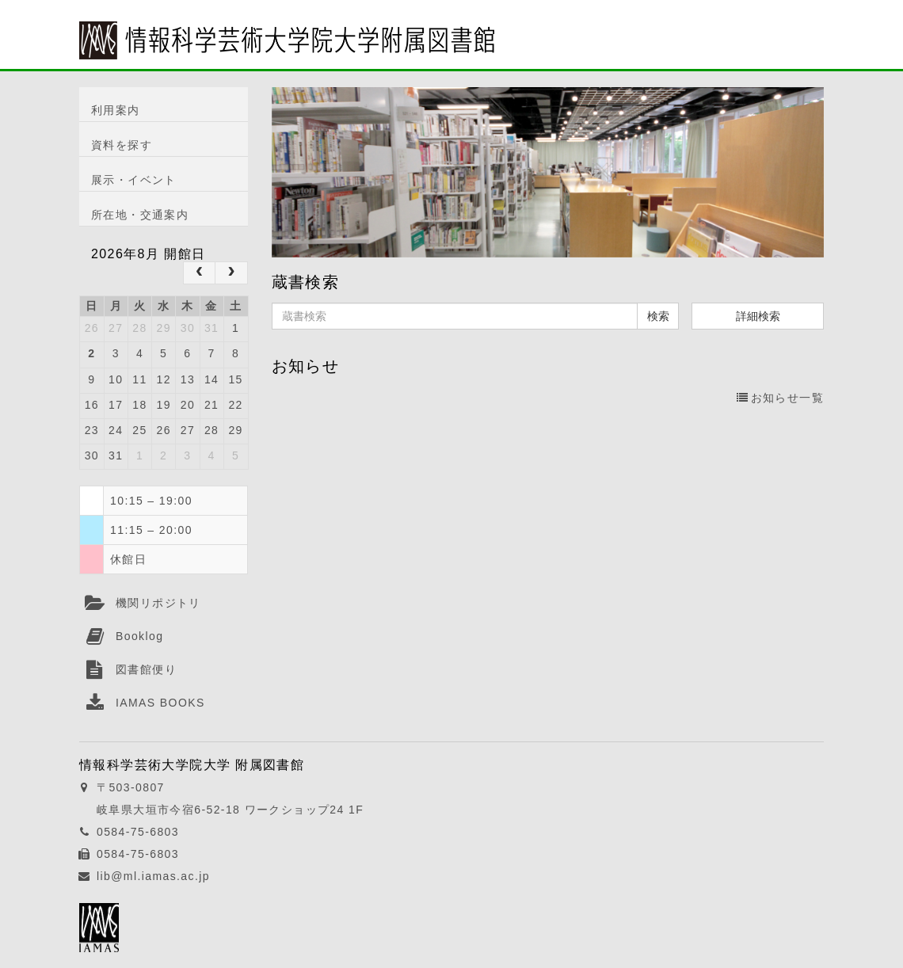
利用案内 (115, 110)
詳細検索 (758, 316)
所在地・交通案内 (140, 214)
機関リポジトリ (158, 602)
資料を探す (121, 145)
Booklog (139, 636)
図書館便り (146, 669)
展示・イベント (134, 179)
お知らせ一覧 (780, 397)
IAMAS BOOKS (160, 702)
